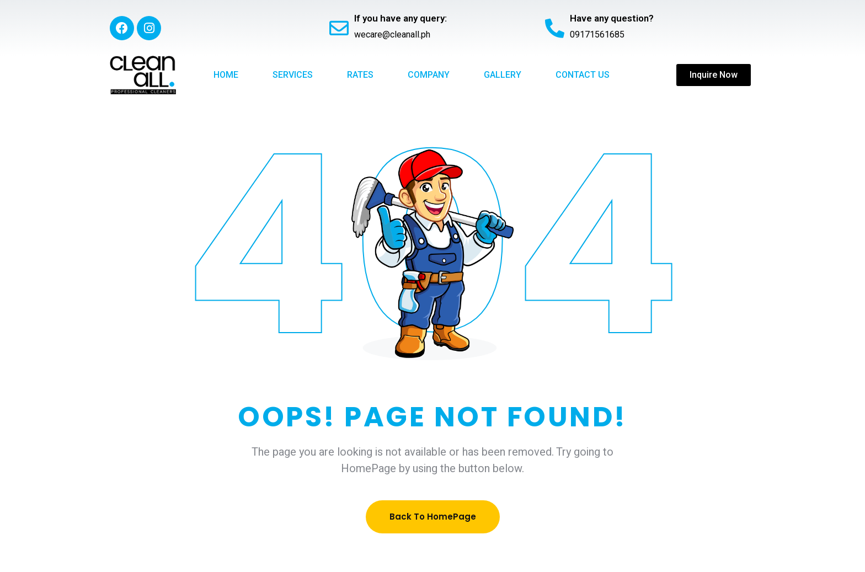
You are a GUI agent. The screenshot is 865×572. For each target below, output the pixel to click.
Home (225, 75)
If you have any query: (400, 18)
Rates (360, 75)
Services (293, 75)
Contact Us (583, 75)
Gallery (502, 75)
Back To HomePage (432, 516)
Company (429, 75)
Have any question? (612, 18)
